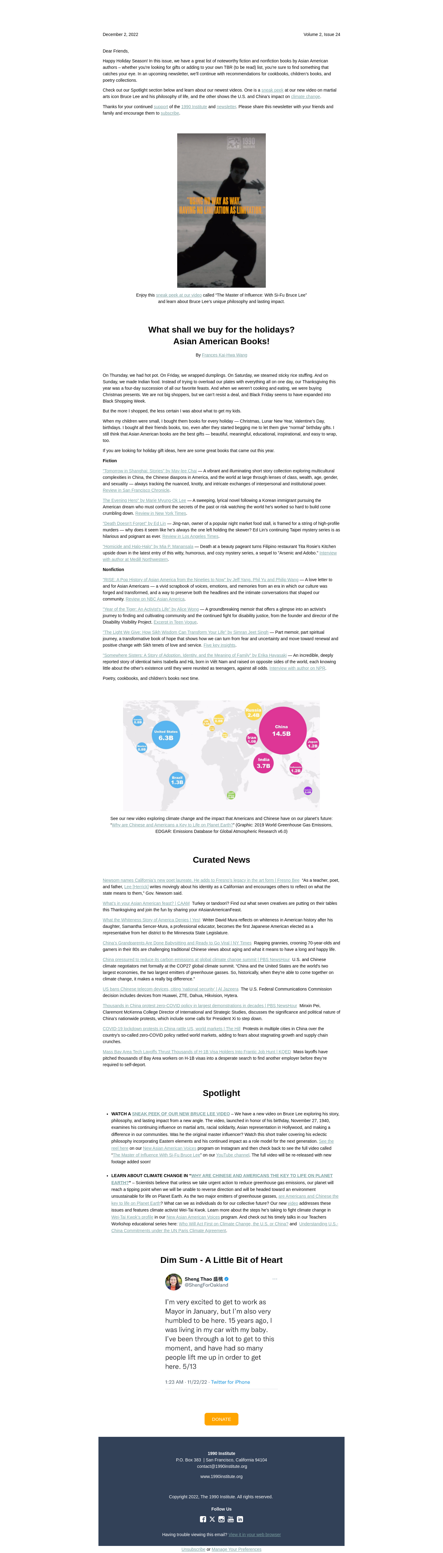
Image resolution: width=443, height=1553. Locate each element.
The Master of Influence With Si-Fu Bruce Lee (156, 1155)
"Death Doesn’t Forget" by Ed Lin (134, 523)
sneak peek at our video (179, 295)
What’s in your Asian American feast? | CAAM (146, 903)
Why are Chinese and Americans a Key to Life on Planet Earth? (172, 824)
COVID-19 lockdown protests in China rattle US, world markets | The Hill (172, 1028)
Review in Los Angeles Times (190, 536)
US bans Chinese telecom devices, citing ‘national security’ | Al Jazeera (170, 989)
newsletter (226, 106)
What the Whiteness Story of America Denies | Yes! (151, 919)
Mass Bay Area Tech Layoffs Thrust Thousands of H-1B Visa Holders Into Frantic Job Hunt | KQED (197, 1051)
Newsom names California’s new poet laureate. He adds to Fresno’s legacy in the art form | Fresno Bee (201, 880)
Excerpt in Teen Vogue (175, 622)
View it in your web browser (255, 1534)
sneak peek (272, 90)
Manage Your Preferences (236, 1549)
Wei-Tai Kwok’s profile (132, 1217)
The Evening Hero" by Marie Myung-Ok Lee (144, 500)
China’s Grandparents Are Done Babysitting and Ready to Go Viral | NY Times (177, 942)
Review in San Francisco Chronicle (136, 490)
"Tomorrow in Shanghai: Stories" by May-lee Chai (150, 470)
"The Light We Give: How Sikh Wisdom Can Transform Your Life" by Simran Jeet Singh (186, 632)
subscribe (170, 113)
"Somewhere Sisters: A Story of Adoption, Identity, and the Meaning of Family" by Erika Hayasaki (195, 655)
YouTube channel (232, 1155)
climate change (305, 96)
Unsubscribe (194, 1549)
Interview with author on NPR (297, 668)
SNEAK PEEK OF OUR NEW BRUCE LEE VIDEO (181, 1113)
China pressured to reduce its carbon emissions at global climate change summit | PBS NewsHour (196, 959)
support (161, 106)
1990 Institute (194, 106)
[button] (221, 1419)
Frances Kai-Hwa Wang (224, 355)
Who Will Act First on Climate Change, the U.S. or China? (233, 1223)
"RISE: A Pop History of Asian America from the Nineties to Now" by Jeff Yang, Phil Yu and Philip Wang (200, 579)
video (293, 1203)
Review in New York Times (160, 513)
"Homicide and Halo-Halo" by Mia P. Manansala (148, 546)
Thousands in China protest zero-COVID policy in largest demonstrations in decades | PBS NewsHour (200, 1005)
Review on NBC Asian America (155, 599)
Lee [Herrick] (136, 886)
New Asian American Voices (170, 1148)
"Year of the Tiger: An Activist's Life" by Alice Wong (151, 609)
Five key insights (219, 645)
